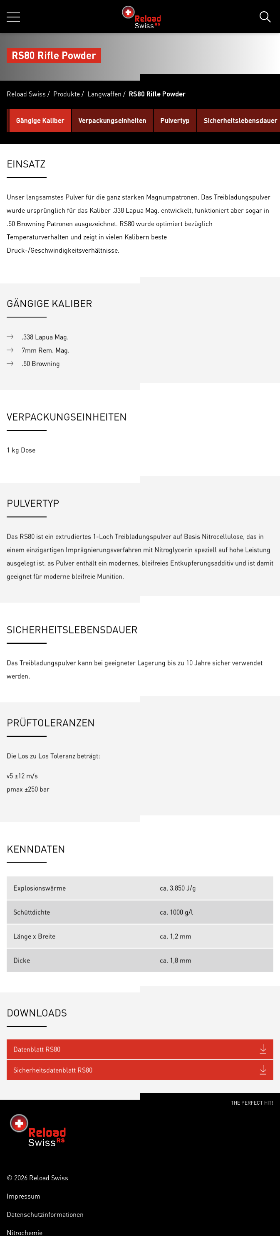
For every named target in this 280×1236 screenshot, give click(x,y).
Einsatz (24, 120)
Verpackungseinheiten (146, 120)
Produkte (66, 93)
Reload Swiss (26, 93)
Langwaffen (104, 93)
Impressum (23, 1196)
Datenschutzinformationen (45, 1214)
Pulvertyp (208, 120)
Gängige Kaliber (74, 120)
